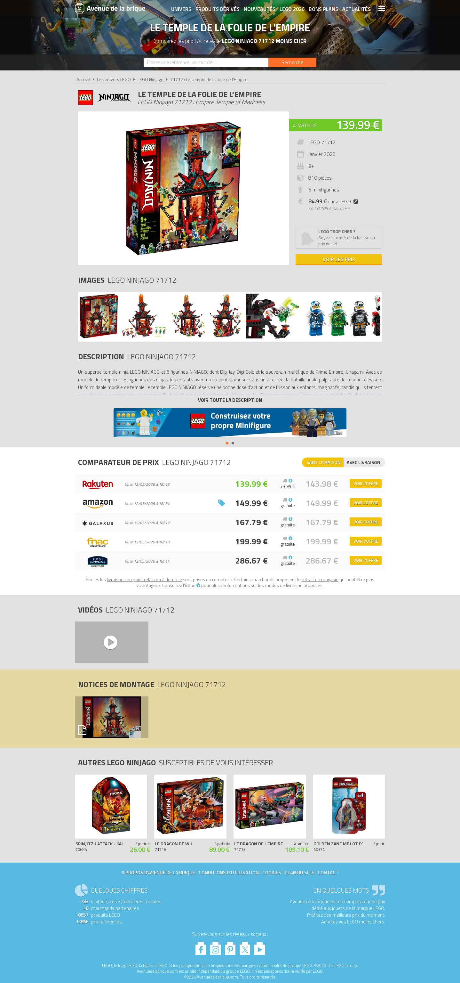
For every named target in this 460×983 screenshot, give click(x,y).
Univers (181, 8)
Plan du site (299, 872)
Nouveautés (259, 8)
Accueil (83, 79)
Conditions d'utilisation (229, 872)
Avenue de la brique (110, 8)
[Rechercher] (292, 62)
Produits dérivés (217, 8)
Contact (328, 872)
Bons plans (323, 8)
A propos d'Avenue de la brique (158, 872)
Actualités (356, 8)
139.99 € (357, 125)
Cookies (271, 872)
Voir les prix (339, 259)
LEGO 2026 (292, 8)
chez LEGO (334, 201)
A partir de (305, 125)
